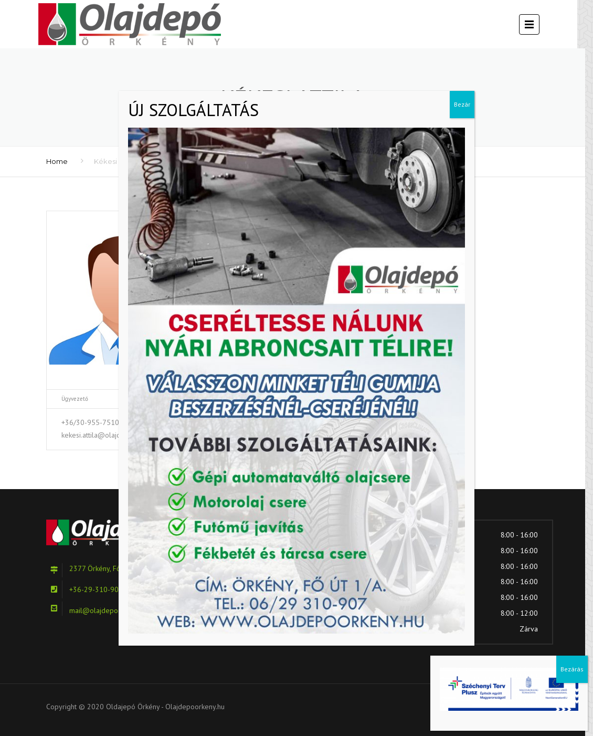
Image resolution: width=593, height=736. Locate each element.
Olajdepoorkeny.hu (195, 706)
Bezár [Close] (462, 104)
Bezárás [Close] (572, 669)
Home (57, 161)
